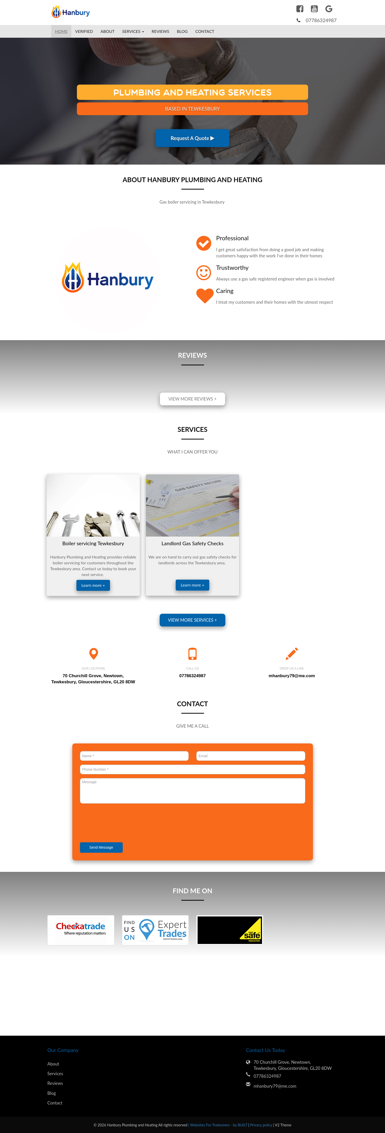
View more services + (192, 620)
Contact (204, 31)
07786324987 (321, 20)
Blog (182, 31)
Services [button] (133, 31)
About (108, 31)
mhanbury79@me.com (292, 675)
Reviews (160, 31)
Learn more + (93, 585)
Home (61, 31)
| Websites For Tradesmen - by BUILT (218, 1125)
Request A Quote (192, 138)
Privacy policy (261, 1125)
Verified (84, 31)
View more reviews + (192, 399)
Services (55, 1073)
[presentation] (118, 823)
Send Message (101, 847)
